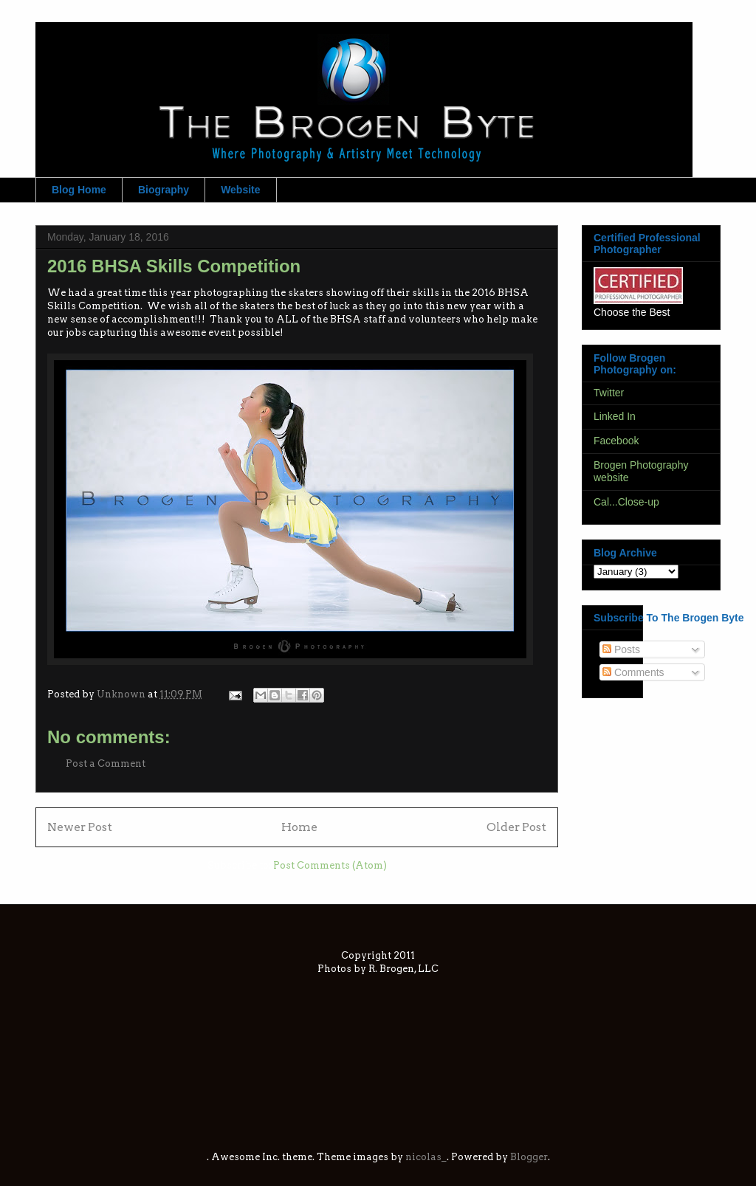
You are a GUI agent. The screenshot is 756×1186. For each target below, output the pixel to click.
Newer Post (79, 827)
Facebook (616, 441)
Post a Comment (105, 763)
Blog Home (79, 190)
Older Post (516, 827)
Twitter (609, 393)
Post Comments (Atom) (330, 865)
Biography (163, 190)
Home (299, 827)
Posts (621, 649)
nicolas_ (426, 1156)
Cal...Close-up (626, 502)
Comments (633, 672)
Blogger (529, 1156)
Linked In (615, 416)
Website (240, 190)
